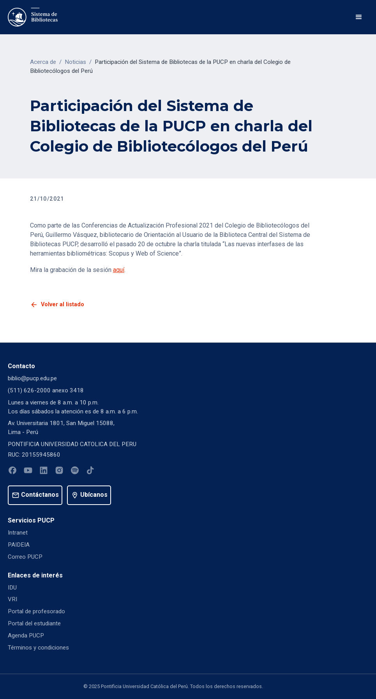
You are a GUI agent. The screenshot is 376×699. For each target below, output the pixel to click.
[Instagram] (59, 472)
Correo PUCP (25, 556)
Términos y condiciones (38, 647)
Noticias (75, 61)
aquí (118, 270)
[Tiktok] (90, 472)
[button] (359, 17)
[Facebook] (12, 472)
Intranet (18, 532)
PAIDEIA (19, 544)
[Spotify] (74, 472)
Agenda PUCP (26, 635)
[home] (33, 17)
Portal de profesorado (36, 611)
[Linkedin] (43, 472)
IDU (12, 587)
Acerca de (43, 61)
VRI (12, 599)
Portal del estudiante (34, 623)
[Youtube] (28, 472)
